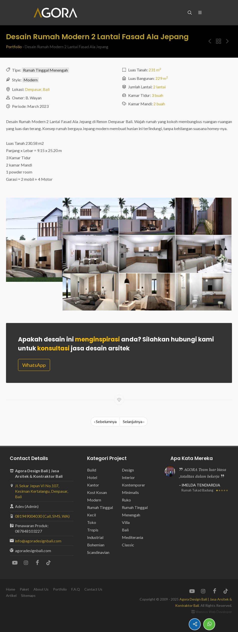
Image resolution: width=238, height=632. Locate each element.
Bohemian (95, 544)
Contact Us (93, 589)
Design (128, 470)
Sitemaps (28, 595)
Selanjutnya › (133, 421)
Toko (91, 522)
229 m (161, 78)
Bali (125, 529)
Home (10, 589)
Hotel (92, 477)
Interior (128, 477)
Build (91, 470)
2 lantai (159, 86)
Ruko (126, 499)
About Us (41, 589)
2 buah (159, 103)
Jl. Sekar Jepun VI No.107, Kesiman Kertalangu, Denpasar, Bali (41, 491)
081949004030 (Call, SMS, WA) (42, 516)
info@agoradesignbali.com (38, 540)
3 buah (157, 95)
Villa (126, 522)
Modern (31, 79)
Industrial (95, 537)
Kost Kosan (97, 492)
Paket (24, 589)
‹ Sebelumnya (105, 421)
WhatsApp (34, 365)
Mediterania (132, 537)
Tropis (92, 529)
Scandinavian (98, 552)
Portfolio (14, 46)
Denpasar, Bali (37, 89)
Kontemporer (133, 484)
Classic (128, 544)
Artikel (11, 595)
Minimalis (130, 492)
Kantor (93, 484)
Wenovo (201, 612)
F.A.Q (75, 589)
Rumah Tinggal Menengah (45, 70)
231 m (155, 69)
